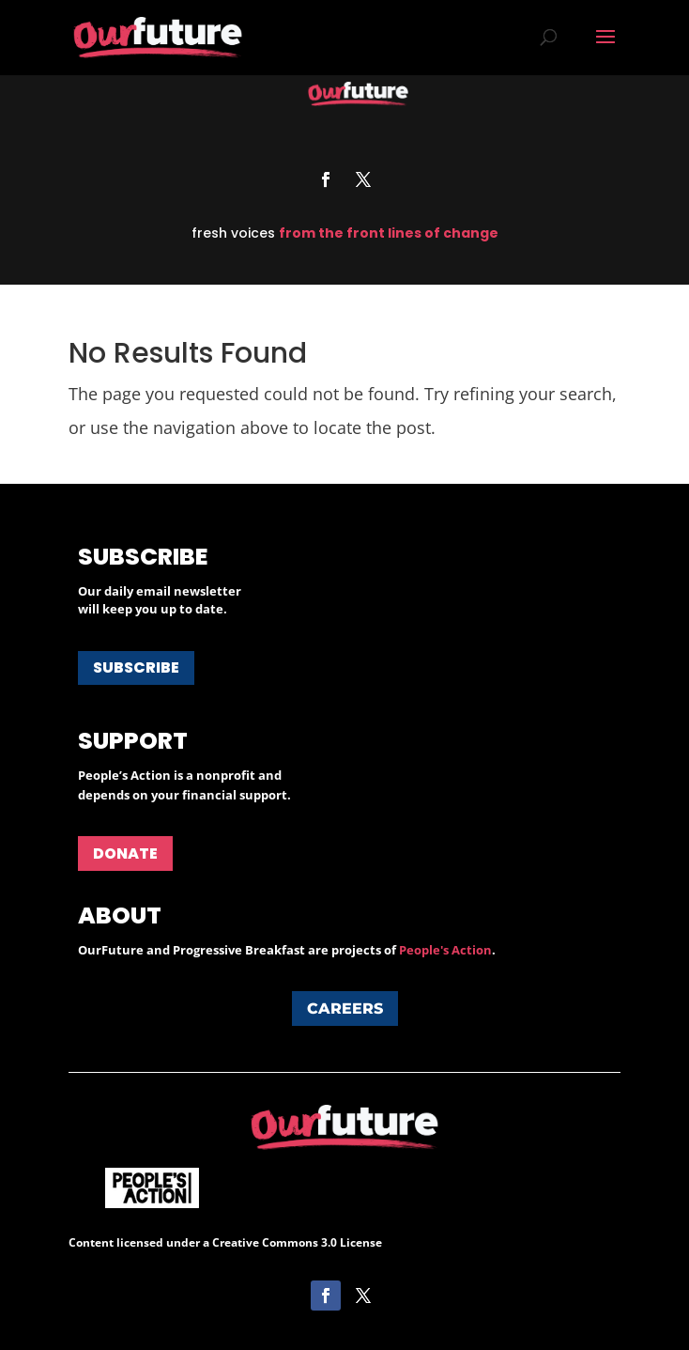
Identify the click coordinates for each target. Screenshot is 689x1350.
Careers (345, 1008)
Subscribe (136, 667)
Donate (125, 853)
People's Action (445, 949)
